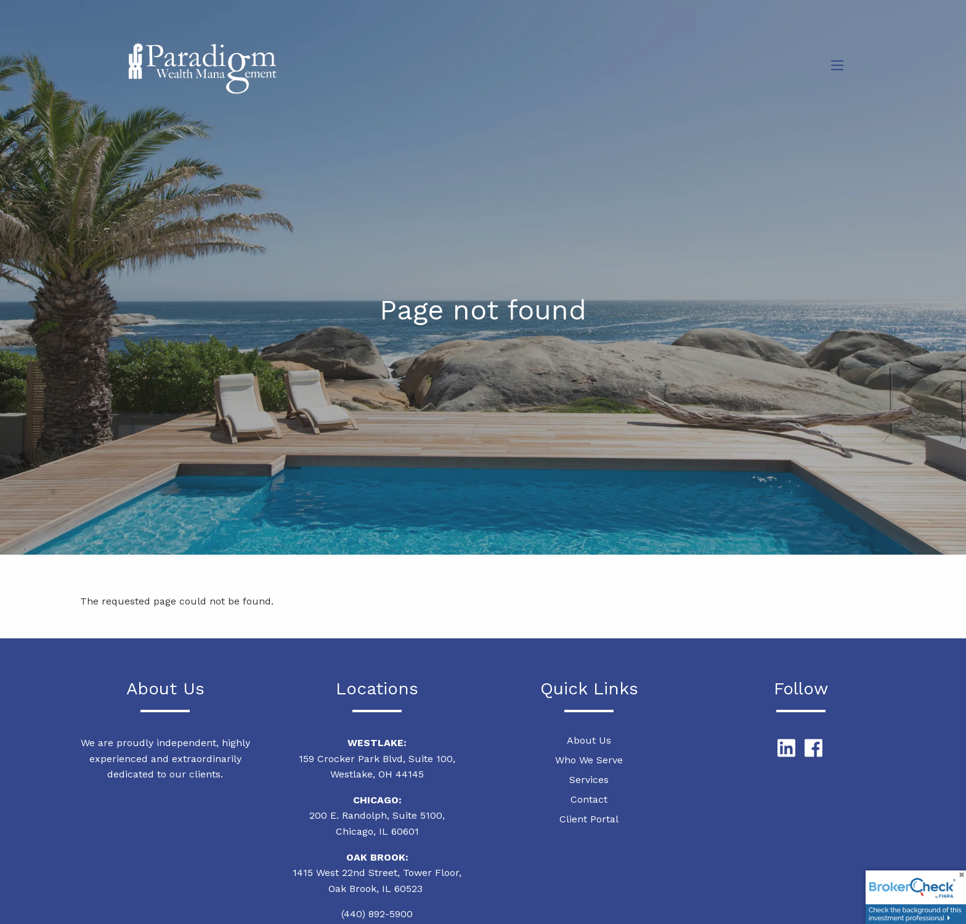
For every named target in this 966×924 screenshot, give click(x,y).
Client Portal (589, 820)
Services (589, 780)
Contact (588, 800)
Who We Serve (589, 760)
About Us (589, 741)
